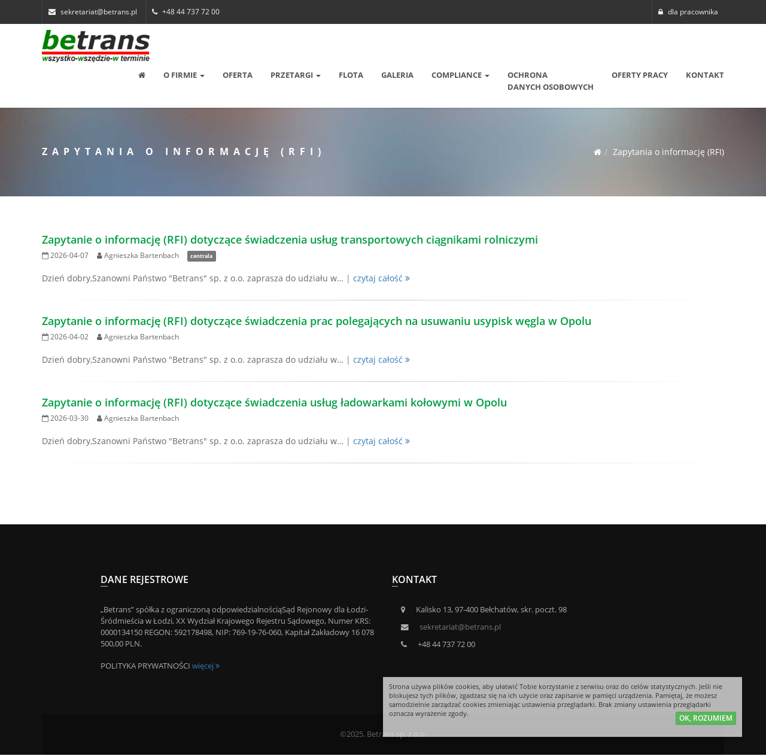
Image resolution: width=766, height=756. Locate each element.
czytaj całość (381, 278)
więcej (206, 666)
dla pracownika (688, 12)
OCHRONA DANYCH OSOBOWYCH (550, 80)
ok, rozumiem (705, 720)
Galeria (397, 74)
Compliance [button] (460, 74)
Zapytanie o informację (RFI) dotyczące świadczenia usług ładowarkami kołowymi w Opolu (274, 402)
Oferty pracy (640, 74)
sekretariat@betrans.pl (460, 627)
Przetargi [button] (295, 74)
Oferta (238, 74)
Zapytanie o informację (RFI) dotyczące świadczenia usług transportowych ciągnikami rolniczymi (290, 239)
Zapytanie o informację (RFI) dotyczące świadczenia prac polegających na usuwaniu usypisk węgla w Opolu (316, 321)
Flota (351, 74)
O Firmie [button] (184, 74)
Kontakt (705, 74)
